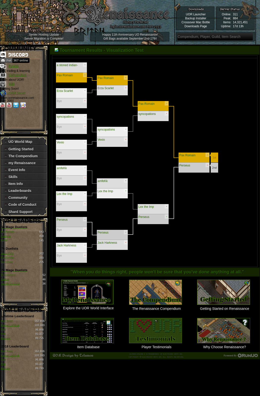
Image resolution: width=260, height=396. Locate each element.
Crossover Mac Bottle (196, 22)
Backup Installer (195, 18)
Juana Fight (7, 253)
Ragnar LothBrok (10, 325)
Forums (14, 66)
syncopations (65, 116)
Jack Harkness (66, 245)
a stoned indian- (67, 65)
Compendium (17, 75)
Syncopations (8, 275)
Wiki (11, 84)
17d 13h (238, 26)
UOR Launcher (196, 14)
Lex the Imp (64, 194)
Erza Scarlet (65, 91)
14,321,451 (240, 22)
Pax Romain (7, 232)
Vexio (60, 142)
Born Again (7, 321)
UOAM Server (16, 93)
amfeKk (62, 168)
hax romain (7, 262)
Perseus (62, 219)
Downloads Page (195, 26)
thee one (5, 338)
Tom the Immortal (10, 283)
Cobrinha (6, 236)
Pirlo (3, 334)
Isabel (4, 240)
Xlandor (5, 279)
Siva (3, 329)
